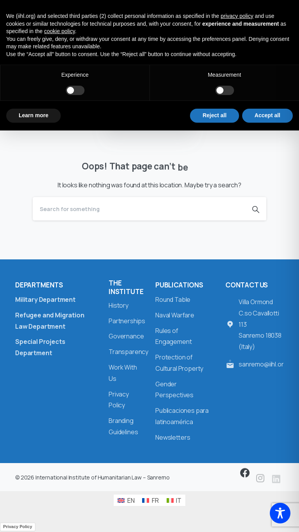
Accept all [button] (267, 115)
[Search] (139, 208)
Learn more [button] (33, 115)
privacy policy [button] (237, 16)
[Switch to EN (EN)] (126, 500)
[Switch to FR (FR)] (150, 500)
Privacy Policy (17, 526)
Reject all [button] (214, 115)
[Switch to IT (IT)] (174, 500)
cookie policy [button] (59, 31)
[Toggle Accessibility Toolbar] (280, 513)
